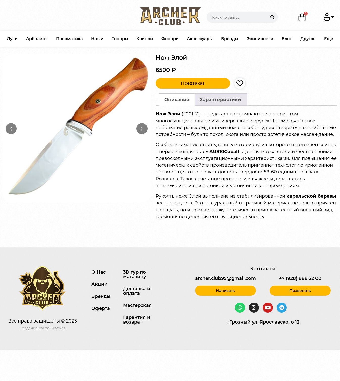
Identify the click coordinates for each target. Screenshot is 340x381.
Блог (287, 38)
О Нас (98, 272)
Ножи (97, 38)
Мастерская (137, 305)
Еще (328, 38)
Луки (12, 38)
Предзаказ (193, 83)
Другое (308, 38)
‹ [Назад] (11, 128)
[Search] (272, 17)
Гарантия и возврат (136, 320)
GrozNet (57, 328)
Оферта (100, 308)
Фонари (170, 38)
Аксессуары (200, 38)
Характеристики (220, 99)
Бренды (229, 38)
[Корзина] (302, 17)
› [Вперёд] (141, 128)
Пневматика (69, 38)
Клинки (144, 38)
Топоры (120, 38)
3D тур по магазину (134, 274)
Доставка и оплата (136, 291)
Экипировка (260, 38)
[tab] (177, 99)
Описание (176, 99)
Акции (99, 284)
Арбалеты (36, 38)
